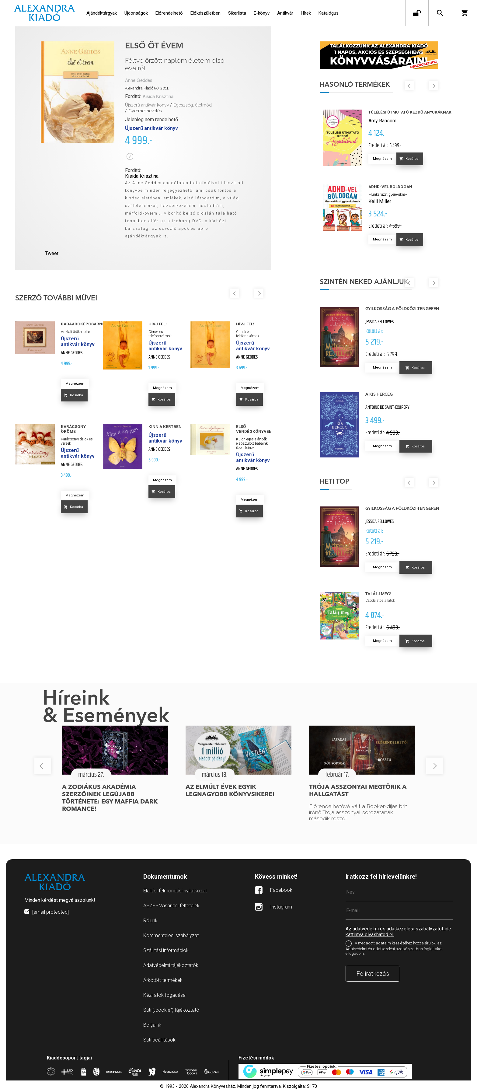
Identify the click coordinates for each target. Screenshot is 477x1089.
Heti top (334, 481)
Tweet (51, 253)
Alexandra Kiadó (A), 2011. (147, 88)
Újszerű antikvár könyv (147, 105)
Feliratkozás (373, 973)
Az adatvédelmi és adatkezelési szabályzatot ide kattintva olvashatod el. (398, 931)
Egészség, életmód (192, 105)
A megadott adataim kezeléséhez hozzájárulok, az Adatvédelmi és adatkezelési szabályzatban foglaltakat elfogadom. (394, 948)
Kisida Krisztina (158, 96)
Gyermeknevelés (145, 110)
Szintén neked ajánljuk (364, 282)
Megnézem (74, 384)
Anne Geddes (138, 80)
